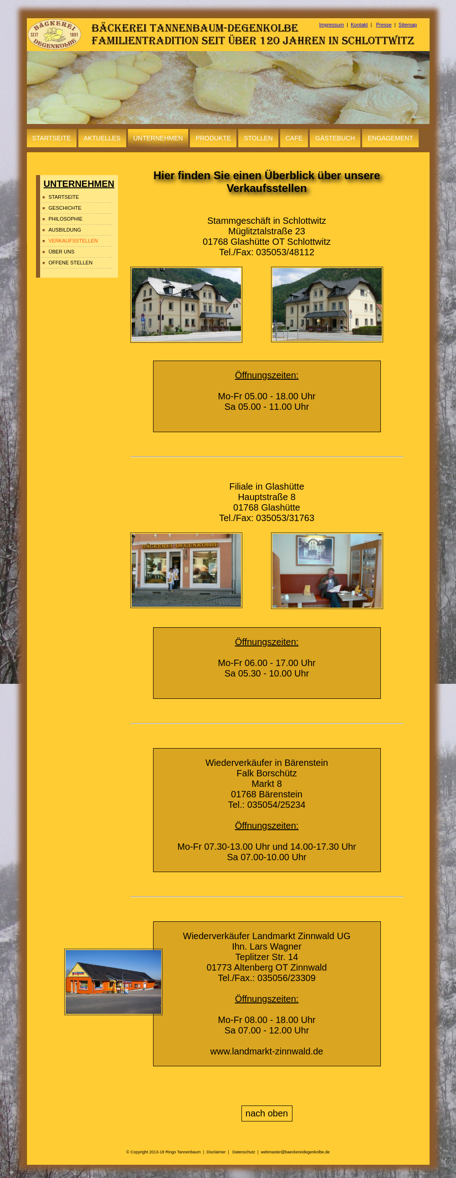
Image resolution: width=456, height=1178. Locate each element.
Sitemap (408, 24)
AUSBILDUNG (65, 229)
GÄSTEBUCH (335, 138)
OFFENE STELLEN (71, 262)
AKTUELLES (102, 138)
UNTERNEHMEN (158, 138)
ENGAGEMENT (390, 138)
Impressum (331, 24)
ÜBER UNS (62, 251)
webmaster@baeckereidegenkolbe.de (295, 1152)
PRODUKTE (213, 138)
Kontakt (359, 24)
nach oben (267, 1113)
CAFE (294, 138)
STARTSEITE (51, 138)
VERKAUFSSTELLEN (73, 240)
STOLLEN (258, 138)
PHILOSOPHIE (66, 219)
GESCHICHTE (65, 208)
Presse (383, 24)
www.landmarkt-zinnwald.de (266, 1051)
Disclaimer (215, 1152)
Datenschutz (243, 1152)
